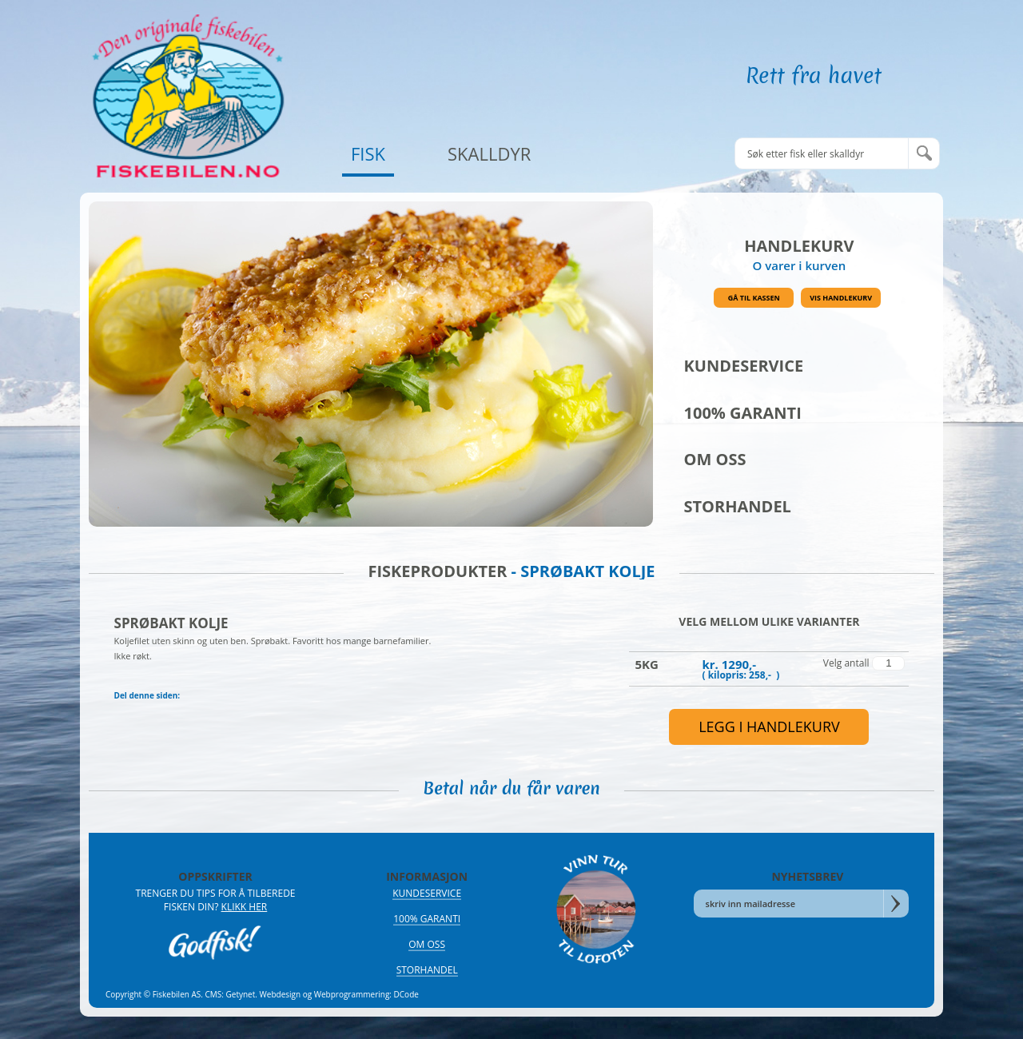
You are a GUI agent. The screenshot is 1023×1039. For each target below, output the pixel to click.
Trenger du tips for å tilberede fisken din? (216, 900)
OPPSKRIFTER (215, 876)
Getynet (241, 994)
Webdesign (280, 994)
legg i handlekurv (769, 726)
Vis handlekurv (841, 298)
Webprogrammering (352, 994)
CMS (213, 994)
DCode (406, 994)
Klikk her (244, 907)
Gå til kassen (754, 298)
